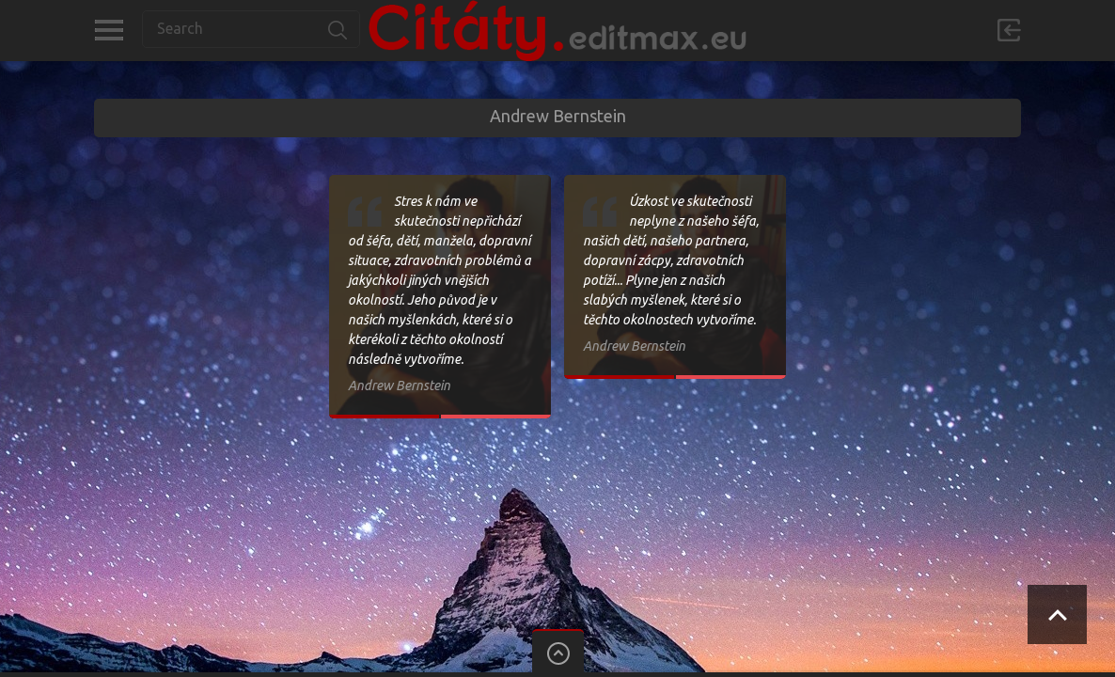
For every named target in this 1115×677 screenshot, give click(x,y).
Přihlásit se (1009, 30)
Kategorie (108, 30)
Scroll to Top (1057, 614)
